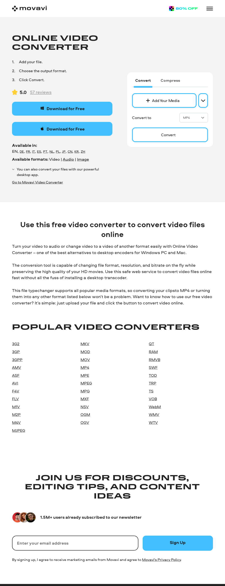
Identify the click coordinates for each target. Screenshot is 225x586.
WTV (153, 422)
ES (39, 151)
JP (64, 151)
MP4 (193, 117)
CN (70, 151)
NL (51, 151)
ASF (15, 375)
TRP (152, 383)
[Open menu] (209, 8)
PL (58, 151)
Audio (68, 159)
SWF (153, 367)
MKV (85, 343)
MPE (85, 375)
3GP (16, 351)
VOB (153, 398)
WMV (154, 414)
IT (33, 151)
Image (83, 159)
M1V (16, 406)
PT (45, 151)
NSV (85, 406)
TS (151, 391)
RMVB (154, 359)
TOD (153, 375)
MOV (85, 359)
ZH (83, 151)
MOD (85, 351)
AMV (16, 367)
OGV (85, 422)
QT (151, 343)
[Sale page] (183, 8)
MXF (85, 398)
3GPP (17, 359)
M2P (16, 414)
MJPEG (18, 430)
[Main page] (29, 8)
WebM (155, 406)
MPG (85, 391)
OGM (85, 414)
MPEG (86, 383)
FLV (15, 398)
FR (28, 151)
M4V (16, 422)
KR (76, 151)
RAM (153, 351)
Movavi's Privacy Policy (161, 559)
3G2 (15, 343)
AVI (15, 383)
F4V (15, 391)
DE (22, 151)
